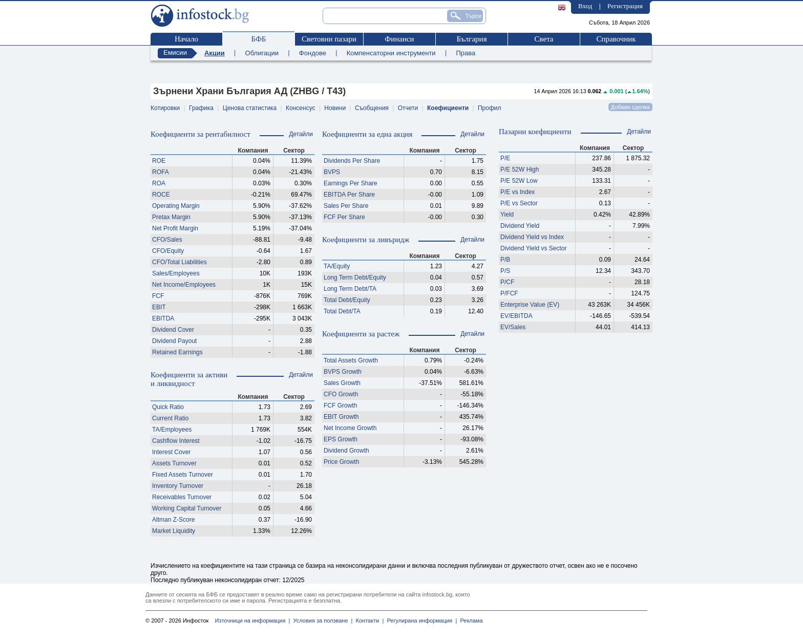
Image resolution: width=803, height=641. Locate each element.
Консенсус (300, 108)
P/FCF (509, 293)
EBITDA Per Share (349, 194)
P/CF (507, 282)
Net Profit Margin (175, 228)
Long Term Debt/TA (350, 288)
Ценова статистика (250, 108)
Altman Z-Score (173, 519)
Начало (186, 39)
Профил (489, 108)
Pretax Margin (171, 217)
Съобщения (372, 108)
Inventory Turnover (177, 485)
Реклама (469, 620)
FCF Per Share (344, 217)
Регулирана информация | (420, 620)
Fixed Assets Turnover (182, 474)
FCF (158, 296)
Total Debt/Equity (347, 300)
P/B (505, 259)
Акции (214, 53)
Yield (507, 214)
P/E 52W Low (519, 180)
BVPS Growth (343, 371)
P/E (505, 158)
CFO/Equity (168, 250)
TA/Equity (337, 266)
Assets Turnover (174, 463)
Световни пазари (329, 39)
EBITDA (163, 318)
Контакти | (368, 620)
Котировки (165, 108)
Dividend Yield (519, 225)
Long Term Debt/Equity (355, 277)
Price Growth (341, 461)
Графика (201, 108)
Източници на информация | (252, 620)
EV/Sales (512, 327)
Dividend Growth (346, 450)
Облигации (262, 53)
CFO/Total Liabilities (179, 262)
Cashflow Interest (176, 440)
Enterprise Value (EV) (529, 304)
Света (543, 39)
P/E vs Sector (519, 203)
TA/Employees (172, 429)
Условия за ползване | (321, 620)
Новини (335, 108)
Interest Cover (171, 452)
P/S (505, 270)
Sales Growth (342, 383)
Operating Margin (176, 205)
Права (465, 53)
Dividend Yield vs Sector (533, 248)
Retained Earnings (177, 352)
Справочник (616, 39)
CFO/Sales (167, 239)
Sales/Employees (176, 273)
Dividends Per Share (352, 160)
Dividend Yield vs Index (532, 237)
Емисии (175, 52)
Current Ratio (170, 418)
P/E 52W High (519, 169)
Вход (585, 6)
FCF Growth (340, 405)
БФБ (258, 39)
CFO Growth (341, 394)
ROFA (160, 172)
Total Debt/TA (342, 311)
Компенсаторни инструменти (391, 53)
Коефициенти (448, 108)
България (471, 39)
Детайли (301, 134)
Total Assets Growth (351, 360)
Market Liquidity (173, 531)
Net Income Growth (350, 428)
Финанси (399, 39)
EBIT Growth (341, 416)
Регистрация (625, 6)
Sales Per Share (346, 205)
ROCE (161, 194)
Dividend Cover (173, 329)
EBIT (159, 307)
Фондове (312, 53)
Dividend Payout (174, 341)
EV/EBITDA (516, 315)
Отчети (408, 108)
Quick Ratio (168, 407)
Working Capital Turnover (186, 508)
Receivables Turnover (182, 497)
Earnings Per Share (350, 183)
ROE (158, 160)
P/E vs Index (517, 192)
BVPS (332, 172)
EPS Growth (340, 439)
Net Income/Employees (184, 284)
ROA (158, 183)
